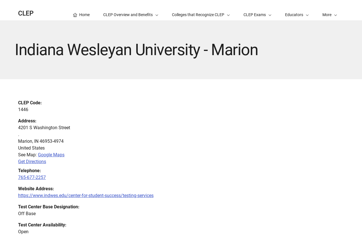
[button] (330, 10)
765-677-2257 (32, 177)
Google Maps (51, 154)
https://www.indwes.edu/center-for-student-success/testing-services (86, 195)
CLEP (26, 13)
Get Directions (32, 161)
